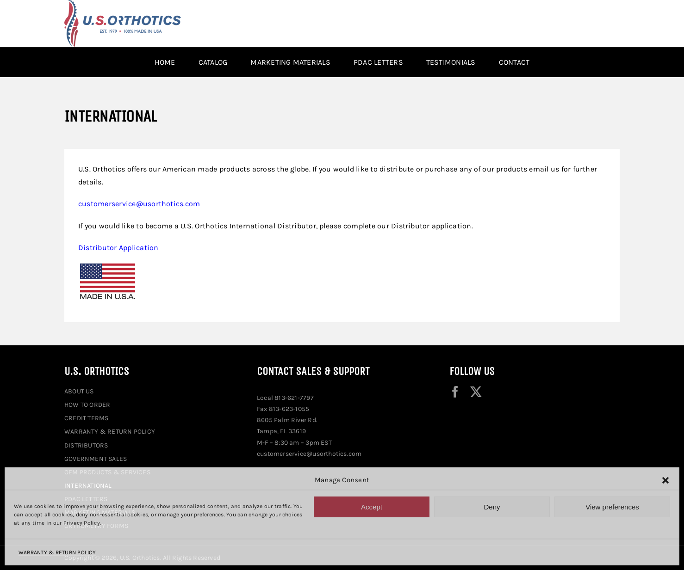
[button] (665, 480)
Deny (492, 507)
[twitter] (476, 392)
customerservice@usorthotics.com (139, 203)
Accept (371, 507)
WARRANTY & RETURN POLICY (57, 552)
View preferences (612, 507)
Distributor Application (118, 247)
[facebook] (455, 392)
